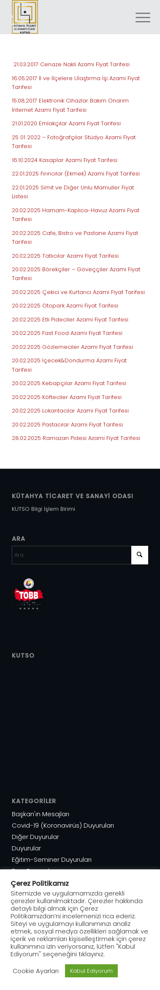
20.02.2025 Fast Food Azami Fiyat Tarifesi (67, 333)
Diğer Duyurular (35, 836)
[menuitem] (136, 18)
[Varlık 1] (66, 17)
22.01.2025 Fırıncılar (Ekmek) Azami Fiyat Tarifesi (76, 174)
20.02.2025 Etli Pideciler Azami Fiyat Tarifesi (70, 320)
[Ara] (80, 555)
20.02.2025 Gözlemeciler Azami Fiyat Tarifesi (72, 347)
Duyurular (26, 848)
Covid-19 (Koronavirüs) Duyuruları (63, 825)
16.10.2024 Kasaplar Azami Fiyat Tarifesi (64, 160)
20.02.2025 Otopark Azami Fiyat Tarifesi (65, 306)
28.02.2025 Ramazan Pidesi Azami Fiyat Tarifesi (76, 438)
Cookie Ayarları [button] (36, 971)
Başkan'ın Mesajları (40, 813)
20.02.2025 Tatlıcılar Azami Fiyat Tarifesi (65, 256)
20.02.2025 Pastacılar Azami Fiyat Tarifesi (67, 425)
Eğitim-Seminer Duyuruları (52, 859)
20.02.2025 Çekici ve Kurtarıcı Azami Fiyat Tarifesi (78, 292)
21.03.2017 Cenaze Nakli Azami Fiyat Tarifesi (72, 64)
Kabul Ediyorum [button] (91, 971)
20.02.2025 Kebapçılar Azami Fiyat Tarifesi (69, 383)
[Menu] (136, 18)
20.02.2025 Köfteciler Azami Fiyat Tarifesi (67, 397)
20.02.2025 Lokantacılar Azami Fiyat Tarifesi (70, 411)
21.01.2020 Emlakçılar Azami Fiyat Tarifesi (66, 123)
